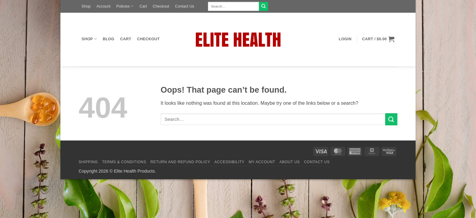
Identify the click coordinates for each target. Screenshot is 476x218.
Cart (143, 6)
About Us (289, 162)
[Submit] (263, 6)
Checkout (161, 6)
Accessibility (229, 162)
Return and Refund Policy (180, 162)
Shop (86, 6)
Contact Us (184, 6)
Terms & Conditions (124, 162)
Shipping (88, 162)
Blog (108, 39)
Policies (125, 6)
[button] (345, 39)
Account (103, 6)
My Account (262, 162)
